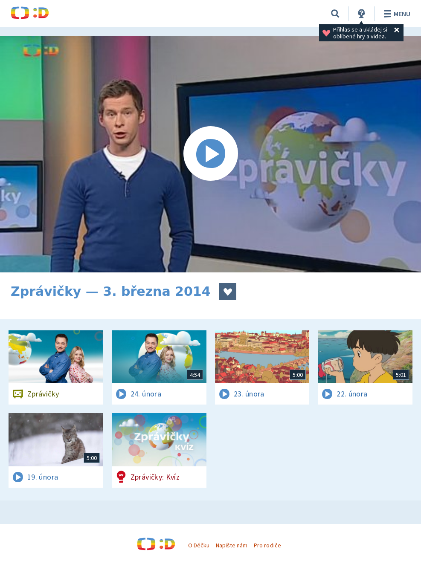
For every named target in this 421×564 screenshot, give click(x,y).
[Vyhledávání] (335, 13)
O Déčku (198, 545)
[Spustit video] (210, 154)
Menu (395, 13)
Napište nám (231, 545)
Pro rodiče (267, 545)
